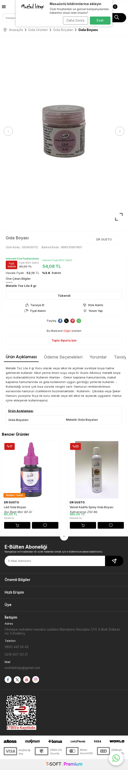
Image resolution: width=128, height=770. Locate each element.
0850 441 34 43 (16, 647)
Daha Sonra (75, 20)
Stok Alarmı (93, 305)
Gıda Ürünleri (38, 30)
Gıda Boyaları (63, 30)
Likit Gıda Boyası (15, 507)
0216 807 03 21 (16, 654)
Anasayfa (13, 30)
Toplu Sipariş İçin (64, 340)
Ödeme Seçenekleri (63, 357)
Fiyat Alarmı (35, 311)
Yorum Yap (93, 311)
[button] (8, 131)
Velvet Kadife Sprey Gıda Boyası (91, 507)
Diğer (67, 331)
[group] (64, 131)
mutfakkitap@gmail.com (22, 668)
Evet (100, 20)
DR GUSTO (104, 239)
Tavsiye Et (35, 305)
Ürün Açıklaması (21, 356)
